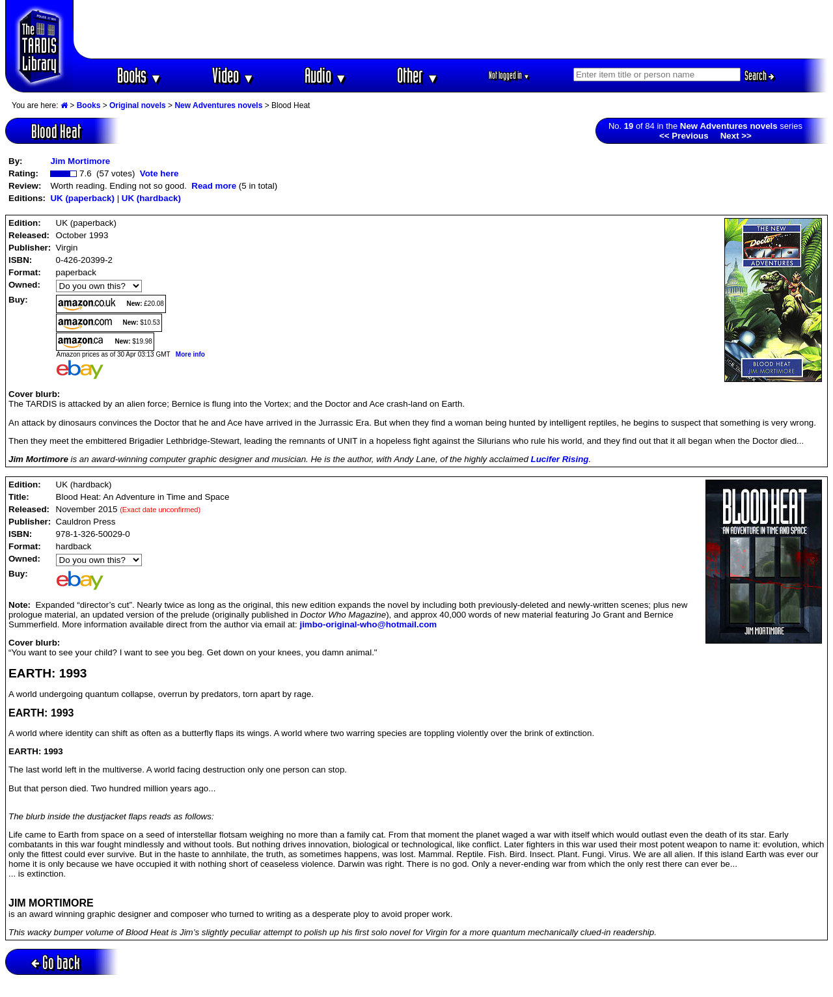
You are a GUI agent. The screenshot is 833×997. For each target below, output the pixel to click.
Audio (326, 75)
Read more (213, 186)
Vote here (159, 173)
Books (139, 75)
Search (759, 75)
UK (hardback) (151, 198)
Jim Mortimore (80, 161)
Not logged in (509, 75)
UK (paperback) (82, 198)
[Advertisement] (451, 29)
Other (418, 75)
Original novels (137, 105)
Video (233, 75)
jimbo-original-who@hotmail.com (368, 624)
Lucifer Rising (560, 459)
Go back (55, 962)
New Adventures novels (218, 105)
